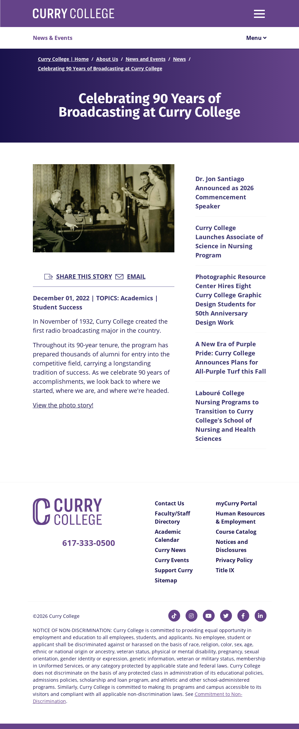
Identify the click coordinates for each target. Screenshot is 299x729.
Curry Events (172, 560)
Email (130, 275)
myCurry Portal (236, 503)
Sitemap (166, 580)
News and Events (146, 59)
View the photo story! (63, 405)
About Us (107, 59)
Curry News (170, 550)
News (179, 59)
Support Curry (174, 570)
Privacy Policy (234, 560)
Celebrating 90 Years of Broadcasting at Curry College (100, 68)
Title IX (225, 570)
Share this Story (78, 275)
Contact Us (169, 503)
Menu (256, 38)
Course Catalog (236, 531)
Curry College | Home (63, 59)
